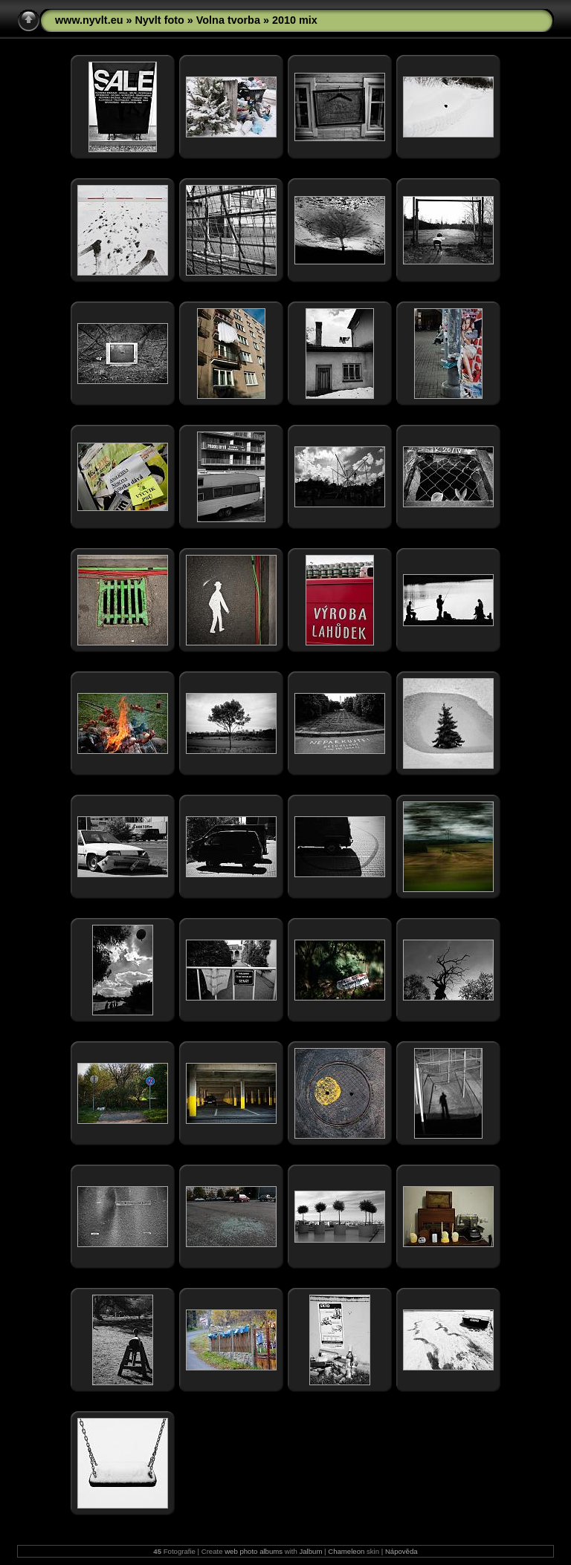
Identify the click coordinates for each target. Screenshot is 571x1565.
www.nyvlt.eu (89, 20)
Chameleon (346, 1551)
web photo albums (254, 1551)
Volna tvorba (228, 20)
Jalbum (310, 1551)
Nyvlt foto (159, 20)
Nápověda (401, 1551)
